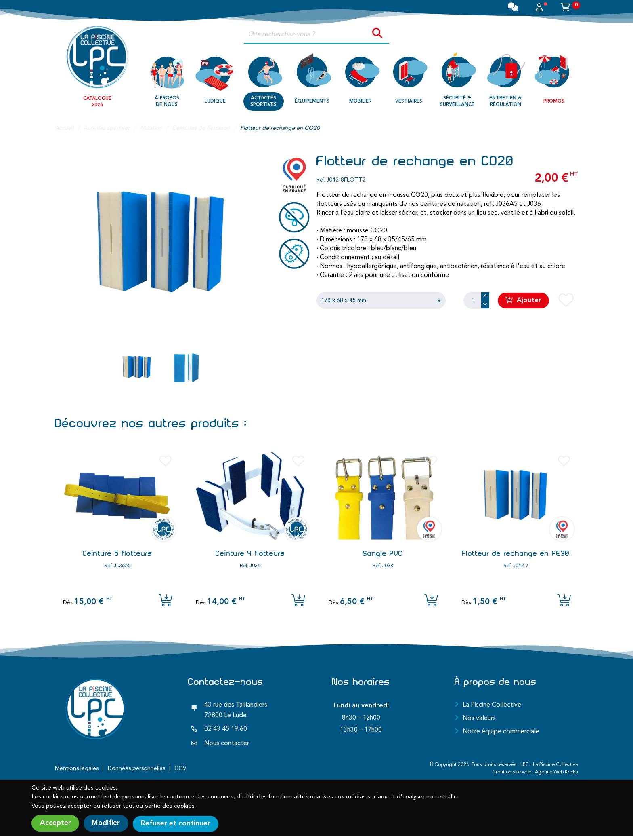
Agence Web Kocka (556, 772)
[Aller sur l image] (137, 367)
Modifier (108, 823)
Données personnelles (136, 768)
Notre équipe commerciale (501, 731)
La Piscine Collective (492, 705)
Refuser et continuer (179, 823)
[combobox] (381, 300)
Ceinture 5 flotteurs (117, 553)
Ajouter (524, 300)
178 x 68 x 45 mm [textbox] (343, 300)
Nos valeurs (479, 718)
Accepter (55, 823)
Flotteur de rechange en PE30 (516, 553)
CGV (180, 768)
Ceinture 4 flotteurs (250, 553)
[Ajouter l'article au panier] (165, 601)
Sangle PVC (383, 553)
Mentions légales (77, 768)
